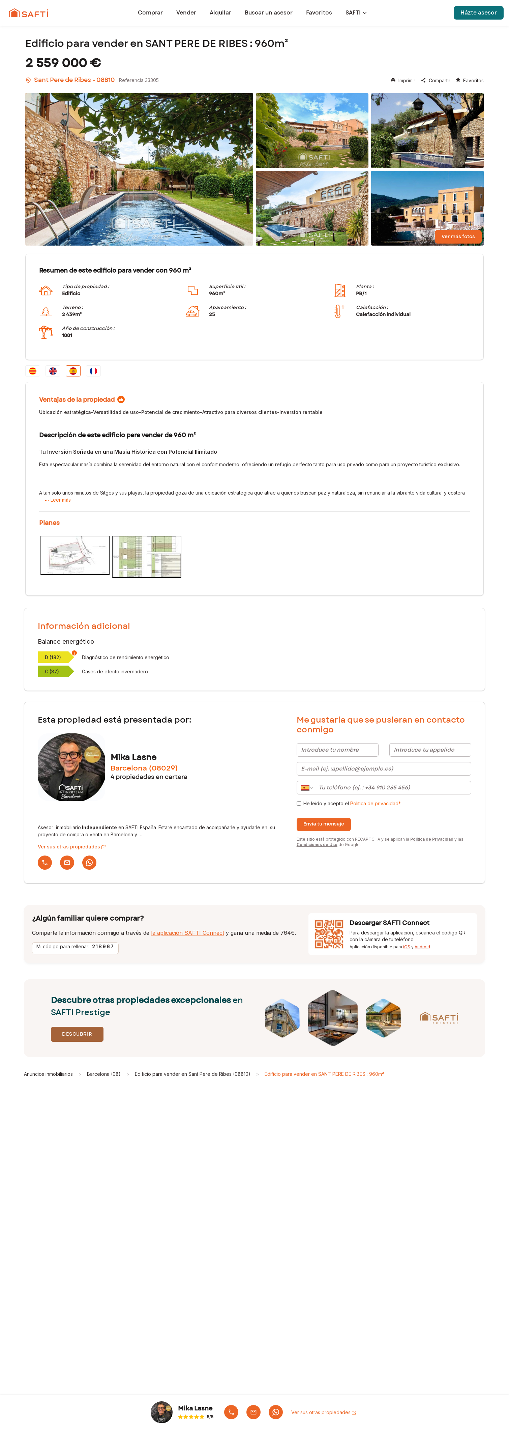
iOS (406, 946)
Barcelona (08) (104, 1074)
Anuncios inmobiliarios (48, 1074)
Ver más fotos (458, 236)
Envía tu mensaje (323, 824)
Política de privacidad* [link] (375, 803)
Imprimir (402, 80)
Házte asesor (478, 13)
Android (422, 946)
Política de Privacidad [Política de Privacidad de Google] (431, 839)
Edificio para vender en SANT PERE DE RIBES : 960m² (324, 1074)
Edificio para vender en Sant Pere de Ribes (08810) (192, 1074)
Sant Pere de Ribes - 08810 (70, 80)
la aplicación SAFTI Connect (187, 932)
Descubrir (77, 1034)
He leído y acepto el (352, 803)
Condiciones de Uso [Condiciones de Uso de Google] (317, 844)
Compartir (435, 80)
